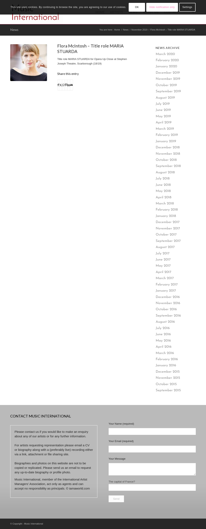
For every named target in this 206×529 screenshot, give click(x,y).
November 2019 (168, 79)
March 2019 (165, 129)
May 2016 (163, 340)
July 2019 (163, 104)
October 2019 (166, 85)
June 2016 (163, 334)
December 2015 (168, 371)
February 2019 (167, 135)
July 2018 (163, 178)
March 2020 (165, 54)
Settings (187, 7)
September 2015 (168, 390)
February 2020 (167, 60)
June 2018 (163, 185)
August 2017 (165, 247)
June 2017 (163, 259)
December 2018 (168, 147)
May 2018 (163, 191)
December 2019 (168, 72)
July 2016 (163, 328)
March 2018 (165, 203)
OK (137, 7)
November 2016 (168, 303)
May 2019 (163, 116)
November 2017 (168, 228)
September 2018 (168, 166)
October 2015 (166, 384)
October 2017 (166, 234)
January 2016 (166, 365)
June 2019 (163, 110)
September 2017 (168, 241)
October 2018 (166, 160)
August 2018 (165, 172)
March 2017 (165, 278)
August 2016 (165, 322)
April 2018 (163, 197)
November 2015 (168, 378)
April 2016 (163, 347)
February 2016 (167, 359)
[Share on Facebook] (58, 85)
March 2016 (165, 353)
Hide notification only (162, 7)
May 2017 (163, 265)
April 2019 (163, 122)
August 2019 (165, 97)
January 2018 (166, 216)
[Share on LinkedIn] (68, 85)
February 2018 (167, 209)
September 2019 (168, 91)
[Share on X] (60, 85)
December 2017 (168, 222)
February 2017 (167, 284)
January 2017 (166, 290)
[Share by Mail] (71, 85)
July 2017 (162, 253)
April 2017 (163, 272)
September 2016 (168, 315)
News (14, 30)
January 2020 (166, 66)
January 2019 (166, 141)
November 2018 (168, 154)
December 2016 (168, 297)
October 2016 (166, 309)
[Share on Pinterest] (66, 85)
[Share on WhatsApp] (63, 85)
